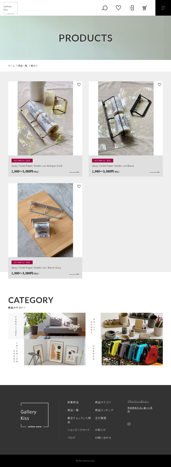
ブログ (71, 438)
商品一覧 (73, 410)
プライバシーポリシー (138, 401)
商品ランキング (104, 410)
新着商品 (73, 402)
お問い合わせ (103, 438)
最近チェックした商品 (79, 420)
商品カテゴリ (103, 402)
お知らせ (100, 430)
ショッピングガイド (78, 430)
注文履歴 (100, 418)
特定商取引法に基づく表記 (140, 409)
